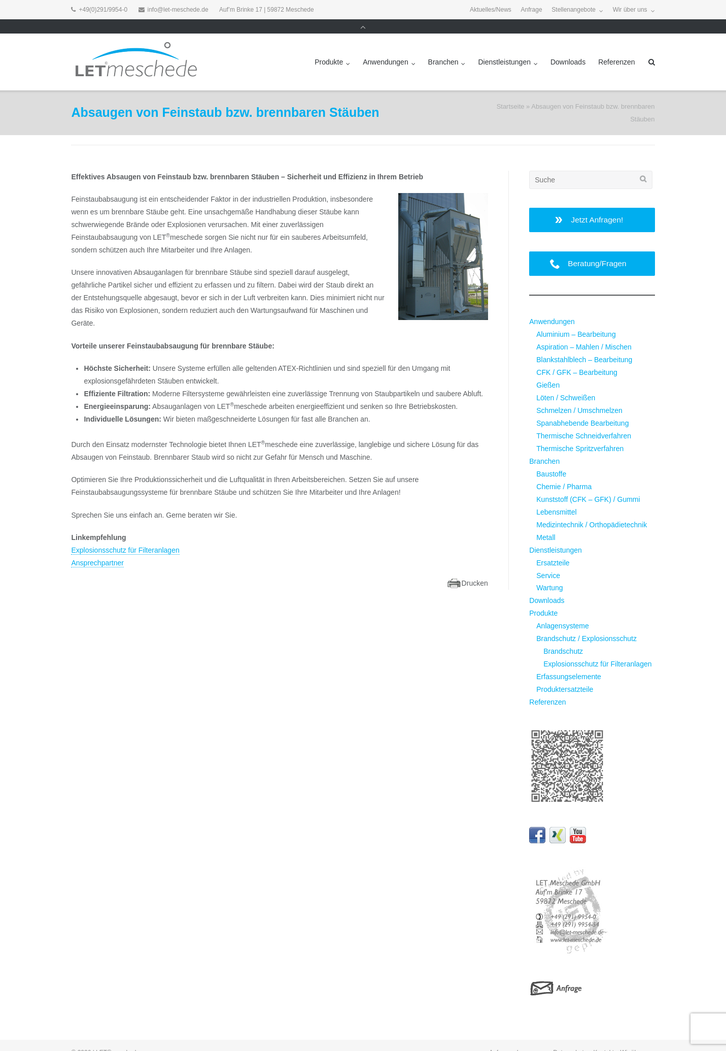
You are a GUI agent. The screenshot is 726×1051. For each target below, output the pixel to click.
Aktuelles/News (490, 9)
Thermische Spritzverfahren (580, 434)
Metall (545, 523)
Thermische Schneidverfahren (583, 422)
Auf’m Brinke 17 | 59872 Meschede (266, 9)
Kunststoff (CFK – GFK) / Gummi (588, 485)
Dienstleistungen (504, 48)
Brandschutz (563, 637)
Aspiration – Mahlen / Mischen (584, 333)
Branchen (443, 48)
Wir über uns (630, 9)
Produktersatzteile (564, 675)
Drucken (475, 569)
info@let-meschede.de (178, 9)
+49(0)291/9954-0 (103, 9)
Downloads (567, 48)
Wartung (549, 573)
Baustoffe (551, 460)
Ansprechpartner (97, 549)
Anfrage (531, 9)
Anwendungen (385, 48)
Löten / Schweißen (565, 383)
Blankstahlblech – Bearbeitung (584, 345)
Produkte (329, 48)
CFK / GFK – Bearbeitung (576, 358)
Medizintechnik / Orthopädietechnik (591, 510)
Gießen (548, 371)
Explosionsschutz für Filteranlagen (125, 536)
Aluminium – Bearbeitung (575, 320)
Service (548, 561)
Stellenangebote (573, 9)
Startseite (511, 92)
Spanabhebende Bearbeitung (582, 409)
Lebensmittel (556, 498)
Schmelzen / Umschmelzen (579, 396)
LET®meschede (118, 1038)
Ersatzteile (552, 549)
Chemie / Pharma (564, 472)
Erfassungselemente (568, 662)
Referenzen (616, 48)
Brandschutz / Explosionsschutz (586, 624)
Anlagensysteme (562, 612)
